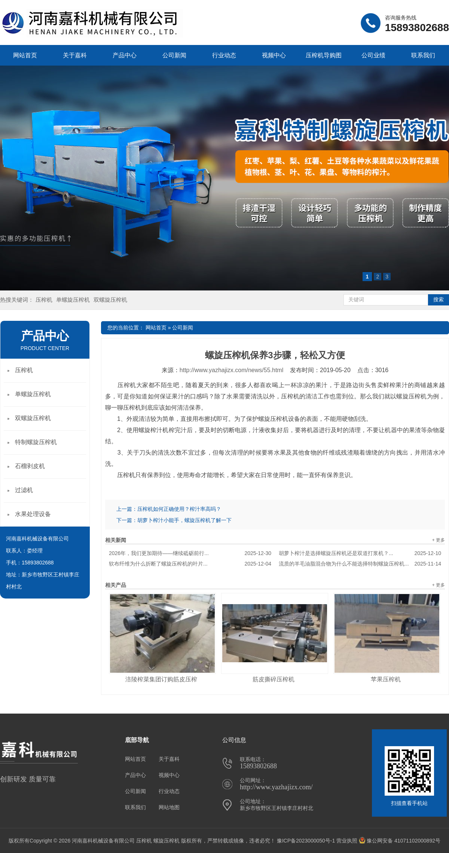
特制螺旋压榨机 (36, 442)
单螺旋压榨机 (73, 299)
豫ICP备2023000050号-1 (306, 841)
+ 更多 (438, 540)
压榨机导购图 (324, 55)
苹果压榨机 (386, 679)
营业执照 (346, 841)
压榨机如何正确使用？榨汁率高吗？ (179, 509)
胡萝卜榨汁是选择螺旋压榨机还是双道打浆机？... (360, 553)
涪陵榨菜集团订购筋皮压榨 (161, 679)
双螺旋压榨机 (110, 299)
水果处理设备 (33, 514)
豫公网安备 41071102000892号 (399, 841)
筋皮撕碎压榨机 (273, 679)
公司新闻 (174, 55)
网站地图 (169, 807)
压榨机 (44, 299)
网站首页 (25, 55)
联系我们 (423, 55)
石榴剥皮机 (30, 466)
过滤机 (24, 490)
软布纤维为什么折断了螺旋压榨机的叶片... (190, 563)
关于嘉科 (75, 55)
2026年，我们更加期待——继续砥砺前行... (190, 553)
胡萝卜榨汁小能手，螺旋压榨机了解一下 (184, 520)
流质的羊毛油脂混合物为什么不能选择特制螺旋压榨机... (360, 563)
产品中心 (125, 55)
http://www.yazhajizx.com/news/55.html (231, 370)
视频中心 (274, 55)
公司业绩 (373, 55)
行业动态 (224, 55)
